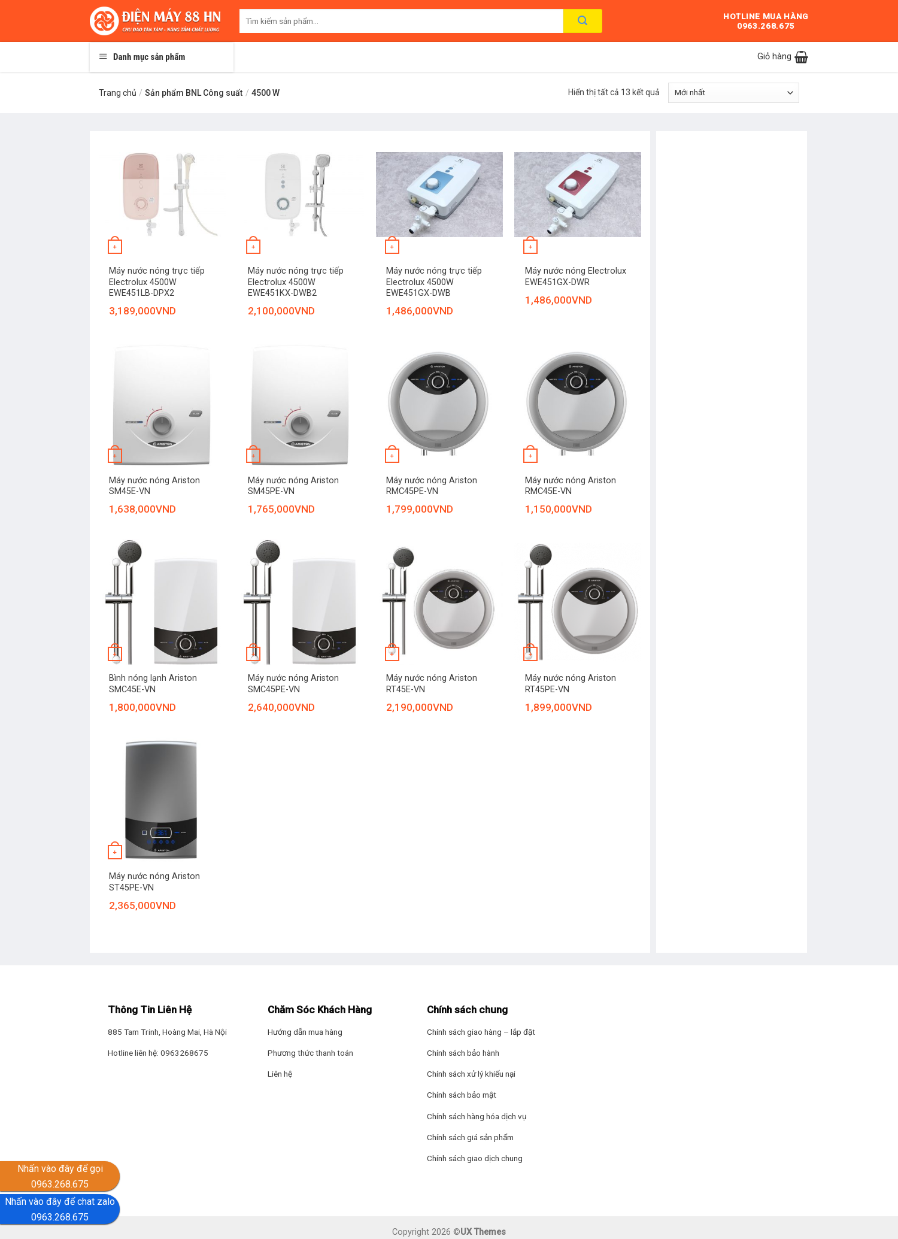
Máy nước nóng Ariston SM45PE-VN (293, 486)
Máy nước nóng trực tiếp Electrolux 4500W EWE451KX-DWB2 (296, 282)
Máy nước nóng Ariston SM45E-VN (154, 486)
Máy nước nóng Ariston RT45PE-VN (570, 684)
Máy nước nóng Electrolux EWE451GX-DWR (575, 276)
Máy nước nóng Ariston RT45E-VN (431, 684)
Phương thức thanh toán (310, 1053)
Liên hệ (280, 1074)
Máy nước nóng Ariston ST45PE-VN (154, 882)
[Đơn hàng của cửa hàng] (733, 93)
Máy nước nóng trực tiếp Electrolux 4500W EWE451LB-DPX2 (157, 282)
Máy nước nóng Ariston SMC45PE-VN (293, 684)
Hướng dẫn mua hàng (305, 1032)
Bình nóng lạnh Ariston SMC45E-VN (153, 684)
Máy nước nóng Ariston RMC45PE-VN (431, 486)
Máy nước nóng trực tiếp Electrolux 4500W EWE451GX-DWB (434, 282)
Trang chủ (117, 93)
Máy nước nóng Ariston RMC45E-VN (570, 486)
